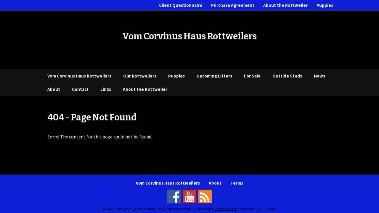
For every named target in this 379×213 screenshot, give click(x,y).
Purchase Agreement (232, 5)
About (53, 89)
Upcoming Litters (214, 76)
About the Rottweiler (285, 5)
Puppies (325, 5)
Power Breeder (225, 208)
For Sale (252, 76)
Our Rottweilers (139, 76)
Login (272, 208)
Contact (80, 89)
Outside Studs (287, 76)
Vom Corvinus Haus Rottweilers (79, 76)
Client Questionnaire (180, 5)
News (319, 76)
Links (105, 89)
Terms (236, 183)
